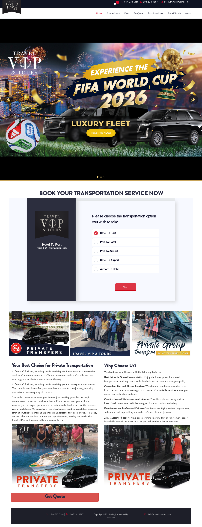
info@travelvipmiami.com (157, 514)
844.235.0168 (130, 1)
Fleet (126, 13)
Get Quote (138, 13)
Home (99, 13)
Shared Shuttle (174, 13)
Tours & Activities (155, 13)
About (188, 13)
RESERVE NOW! (101, 133)
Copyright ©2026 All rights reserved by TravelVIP (111, 516)
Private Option (113, 13)
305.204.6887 (149, 1)
